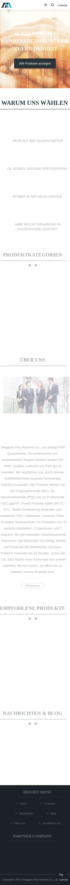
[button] (46, 5)
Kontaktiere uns (52, 823)
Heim (24, 803)
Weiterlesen (32, 585)
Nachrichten (26, 813)
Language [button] (62, 5)
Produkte (50, 803)
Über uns (20, 823)
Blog (53, 813)
